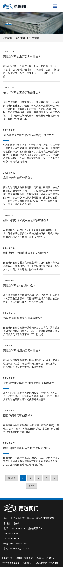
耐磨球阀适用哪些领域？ (18, 415)
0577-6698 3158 (19, 543)
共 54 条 (11, 478)
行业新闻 (20, 38)
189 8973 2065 (11, 533)
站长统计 (27, 563)
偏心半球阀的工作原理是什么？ (22, 92)
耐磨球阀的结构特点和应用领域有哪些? (26, 448)
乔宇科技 (53, 563)
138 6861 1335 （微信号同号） (26, 528)
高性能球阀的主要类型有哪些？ (22, 56)
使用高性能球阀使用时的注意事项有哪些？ (28, 383)
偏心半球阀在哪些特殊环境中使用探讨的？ (28, 135)
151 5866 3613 (11, 538)
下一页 (32, 485)
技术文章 (34, 38)
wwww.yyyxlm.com (20, 548)
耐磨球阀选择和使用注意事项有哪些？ (26, 220)
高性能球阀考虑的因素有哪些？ (22, 350)
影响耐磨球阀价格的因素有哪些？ (23, 318)
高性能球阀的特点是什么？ (19, 285)
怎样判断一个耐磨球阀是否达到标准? (25, 252)
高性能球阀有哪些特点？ (18, 177)
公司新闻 (7, 38)
